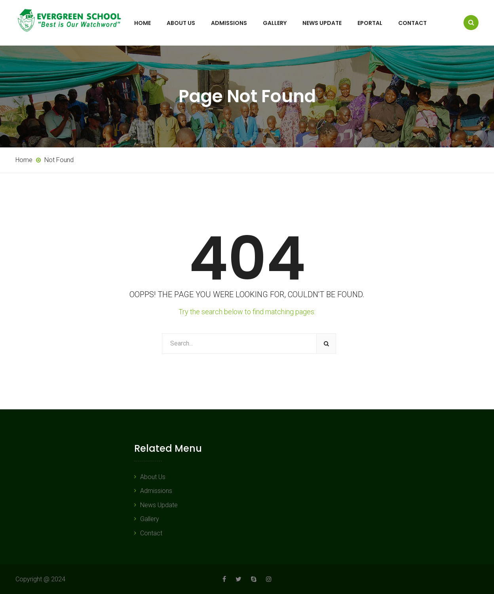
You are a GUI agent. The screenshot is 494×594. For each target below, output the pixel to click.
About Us (181, 23)
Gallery (275, 23)
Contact (412, 23)
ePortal (369, 23)
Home (142, 23)
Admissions (229, 23)
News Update (322, 23)
